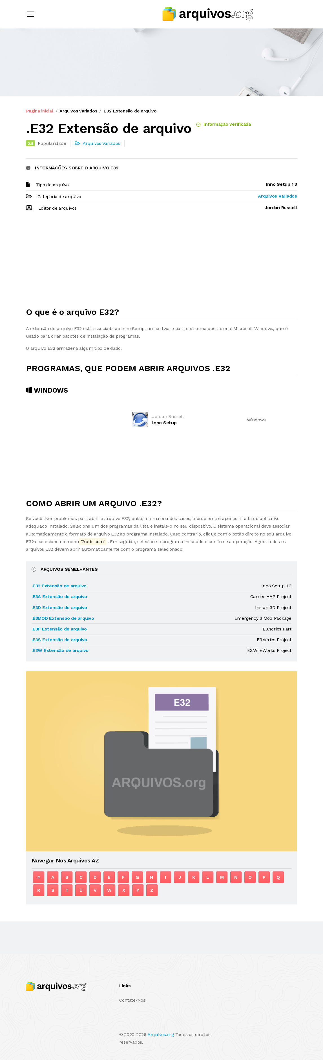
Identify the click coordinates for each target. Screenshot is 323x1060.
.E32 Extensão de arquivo (59, 585)
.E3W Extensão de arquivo (60, 650)
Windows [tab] (47, 390)
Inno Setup (164, 422)
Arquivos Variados (78, 111)
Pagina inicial (39, 111)
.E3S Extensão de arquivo (59, 639)
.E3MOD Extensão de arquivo (63, 618)
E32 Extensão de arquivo (129, 111)
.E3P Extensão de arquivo (59, 629)
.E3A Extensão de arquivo (59, 596)
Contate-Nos (132, 1000)
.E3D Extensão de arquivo (59, 607)
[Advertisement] (161, 261)
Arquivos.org (160, 1034)
